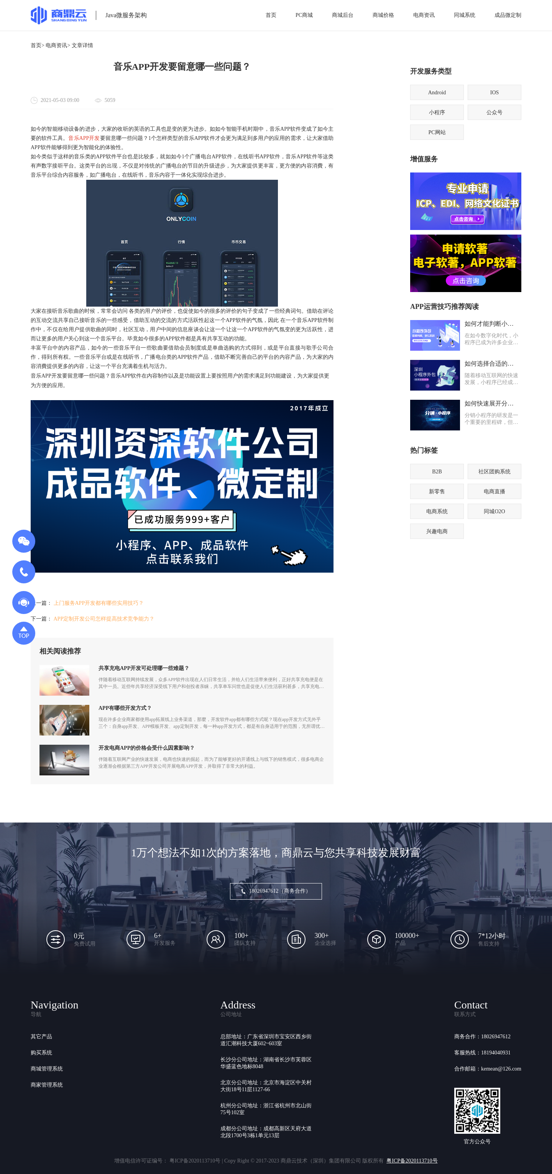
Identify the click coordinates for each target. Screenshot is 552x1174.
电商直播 (494, 491)
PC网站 (436, 132)
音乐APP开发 (84, 138)
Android (437, 92)
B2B (437, 472)
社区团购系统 (494, 472)
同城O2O (494, 511)
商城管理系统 (47, 1069)
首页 (271, 15)
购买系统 (41, 1053)
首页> (37, 45)
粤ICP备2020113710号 (411, 1161)
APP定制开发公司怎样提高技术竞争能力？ (104, 619)
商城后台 (342, 15)
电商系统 (437, 511)
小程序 (437, 112)
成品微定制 (508, 15)
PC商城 (304, 15)
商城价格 (383, 15)
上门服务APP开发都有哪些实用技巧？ (99, 603)
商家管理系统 (47, 1085)
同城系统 (464, 15)
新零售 (437, 491)
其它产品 (41, 1036)
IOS (494, 92)
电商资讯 (424, 15)
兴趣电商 (437, 531)
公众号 (494, 112)
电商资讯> (58, 45)
